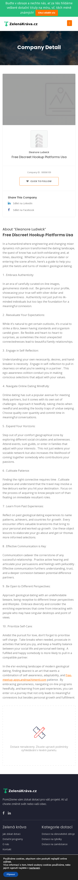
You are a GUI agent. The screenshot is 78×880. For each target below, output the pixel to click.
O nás (6, 844)
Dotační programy (13, 839)
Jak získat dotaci (11, 834)
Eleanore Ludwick (39, 152)
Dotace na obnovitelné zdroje (58, 834)
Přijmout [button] (11, 874)
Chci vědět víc (46, 12)
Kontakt (7, 849)
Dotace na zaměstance (55, 844)
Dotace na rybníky (52, 839)
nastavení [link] (34, 868)
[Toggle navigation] (69, 23)
